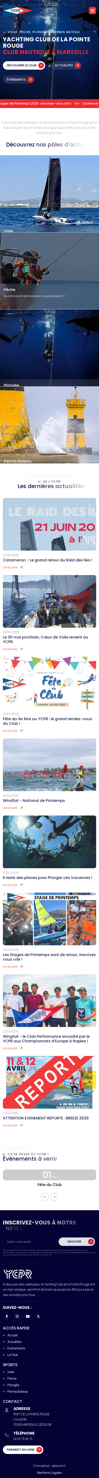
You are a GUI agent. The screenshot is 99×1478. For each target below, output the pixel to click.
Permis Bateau (18, 461)
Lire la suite (10, 574)
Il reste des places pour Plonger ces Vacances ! (47, 884)
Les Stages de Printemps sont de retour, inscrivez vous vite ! (49, 963)
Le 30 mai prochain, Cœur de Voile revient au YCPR (45, 646)
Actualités (64, 69)
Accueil (12, 1335)
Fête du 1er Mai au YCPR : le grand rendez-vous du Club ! (47, 727)
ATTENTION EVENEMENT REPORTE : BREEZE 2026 (46, 1124)
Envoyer (74, 1248)
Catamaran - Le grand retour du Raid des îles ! (47, 566)
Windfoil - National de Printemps (34, 807)
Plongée (11, 385)
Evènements (16, 1348)
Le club (12, 1355)
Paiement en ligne (20, 1449)
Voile (8, 231)
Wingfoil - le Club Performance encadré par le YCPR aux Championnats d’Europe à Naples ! (46, 1045)
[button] (92, 10)
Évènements (16, 83)
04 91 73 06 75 (22, 1439)
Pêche (9, 289)
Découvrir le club (21, 69)
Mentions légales (49, 1473)
